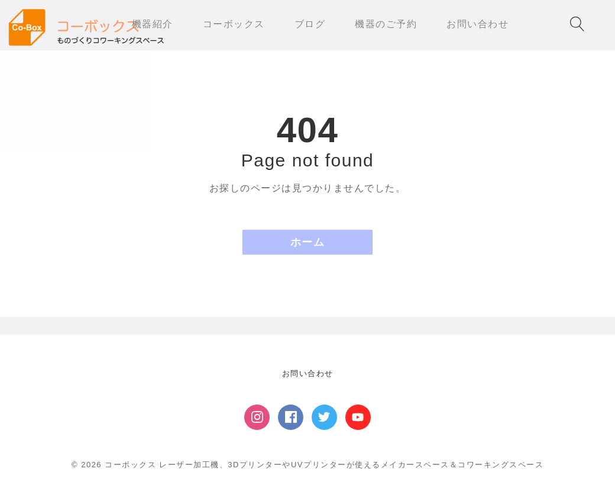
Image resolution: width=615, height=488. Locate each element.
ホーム (307, 242)
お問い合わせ (308, 373)
